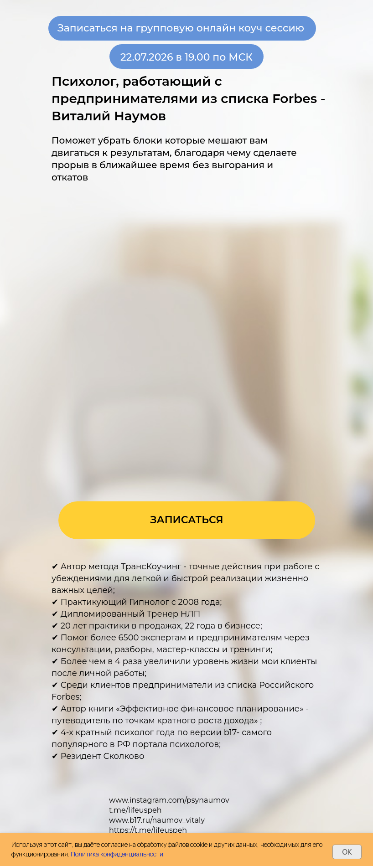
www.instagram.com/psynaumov (169, 800)
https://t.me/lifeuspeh (148, 830)
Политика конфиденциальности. (118, 854)
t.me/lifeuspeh (135, 810)
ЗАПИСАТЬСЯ (186, 520)
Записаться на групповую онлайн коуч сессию (180, 28)
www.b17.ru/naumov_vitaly (157, 820)
